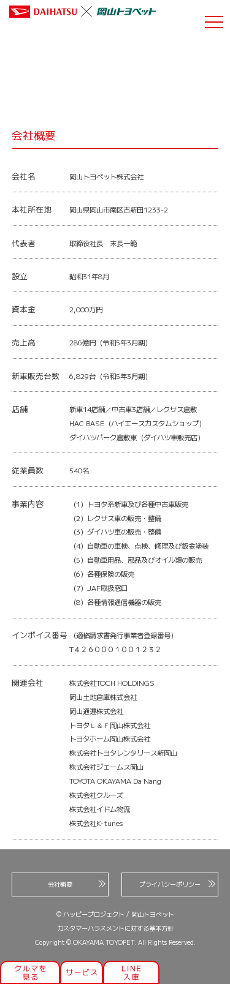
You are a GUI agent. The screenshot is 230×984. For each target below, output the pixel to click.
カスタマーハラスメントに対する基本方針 (115, 928)
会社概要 (76, 883)
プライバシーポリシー (177, 883)
